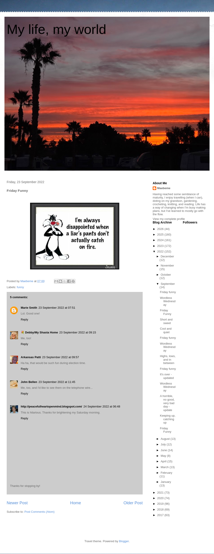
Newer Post (17, 503)
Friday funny (168, 292)
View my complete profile (169, 219)
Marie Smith (29, 307)
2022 (161, 251)
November (167, 265)
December (167, 256)
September (168, 283)
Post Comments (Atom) (40, 511)
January (166, 482)
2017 (161, 515)
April (164, 461)
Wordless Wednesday (167, 301)
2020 (161, 498)
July (164, 444)
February (166, 472)
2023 (161, 246)
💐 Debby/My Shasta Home (39, 332)
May (164, 455)
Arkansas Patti (31, 357)
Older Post (133, 503)
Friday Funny (165, 312)
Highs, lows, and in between (167, 359)
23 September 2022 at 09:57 (60, 357)
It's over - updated (167, 376)
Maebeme (163, 188)
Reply (24, 319)
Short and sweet (166, 321)
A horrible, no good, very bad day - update (167, 402)
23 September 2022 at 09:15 (77, 332)
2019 (161, 503)
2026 (161, 229)
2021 (161, 492)
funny (20, 287)
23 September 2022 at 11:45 (57, 382)
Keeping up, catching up (167, 419)
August (166, 438)
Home (75, 503)
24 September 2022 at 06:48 (101, 406)
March (165, 467)
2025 (161, 234)
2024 (161, 240)
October (166, 274)
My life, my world (56, 29)
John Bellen (29, 382)
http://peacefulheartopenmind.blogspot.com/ (51, 406)
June (164, 450)
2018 (161, 509)
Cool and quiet (165, 330)
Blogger (124, 541)
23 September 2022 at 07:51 (57, 307)
